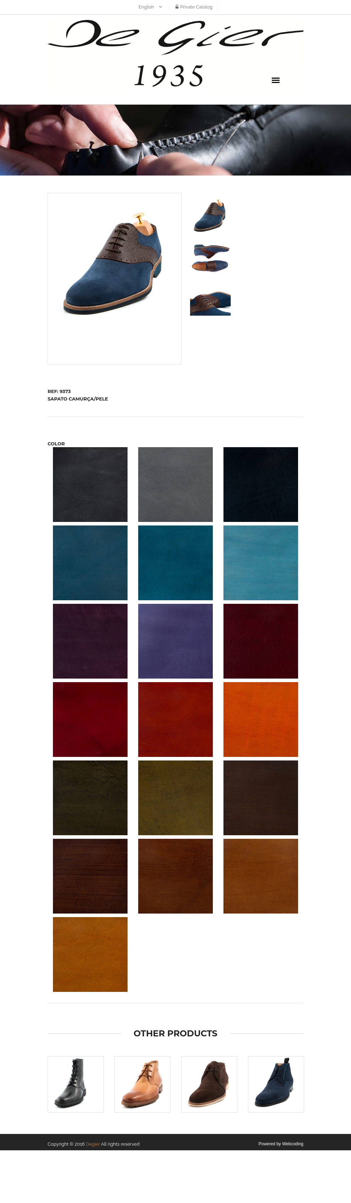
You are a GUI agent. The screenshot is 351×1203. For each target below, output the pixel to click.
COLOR (56, 443)
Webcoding (292, 1143)
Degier (93, 1144)
